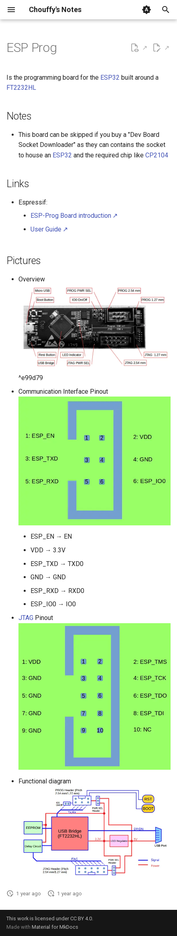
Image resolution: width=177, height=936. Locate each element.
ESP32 (110, 77)
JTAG (25, 618)
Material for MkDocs (55, 927)
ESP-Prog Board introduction (71, 215)
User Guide (46, 229)
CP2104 (156, 155)
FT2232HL (21, 87)
